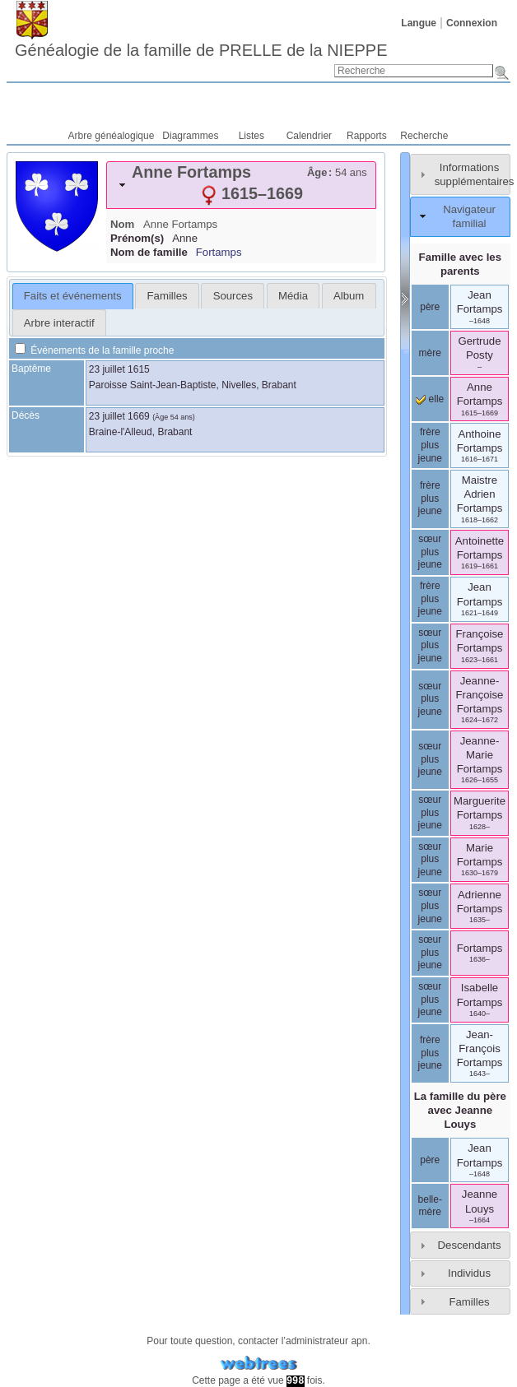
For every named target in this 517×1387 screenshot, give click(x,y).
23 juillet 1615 (119, 369)
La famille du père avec (460, 1110)
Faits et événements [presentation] (73, 296)
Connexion (471, 23)
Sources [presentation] (233, 296)
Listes (251, 135)
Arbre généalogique (111, 135)
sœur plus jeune (430, 551)
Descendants (469, 1245)
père (430, 307)
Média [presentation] (293, 296)
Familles (469, 1302)
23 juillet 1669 (119, 416)
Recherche (424, 135)
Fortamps (219, 252)
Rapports (367, 135)
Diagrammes (190, 135)
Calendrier (309, 135)
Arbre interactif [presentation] (59, 323)
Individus (469, 1273)
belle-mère (430, 1206)
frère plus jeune (430, 444)
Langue (418, 23)
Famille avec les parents (460, 264)
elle (430, 399)
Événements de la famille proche (94, 350)
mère (430, 353)
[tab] (241, 185)
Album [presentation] (348, 296)
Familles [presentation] (167, 296)
